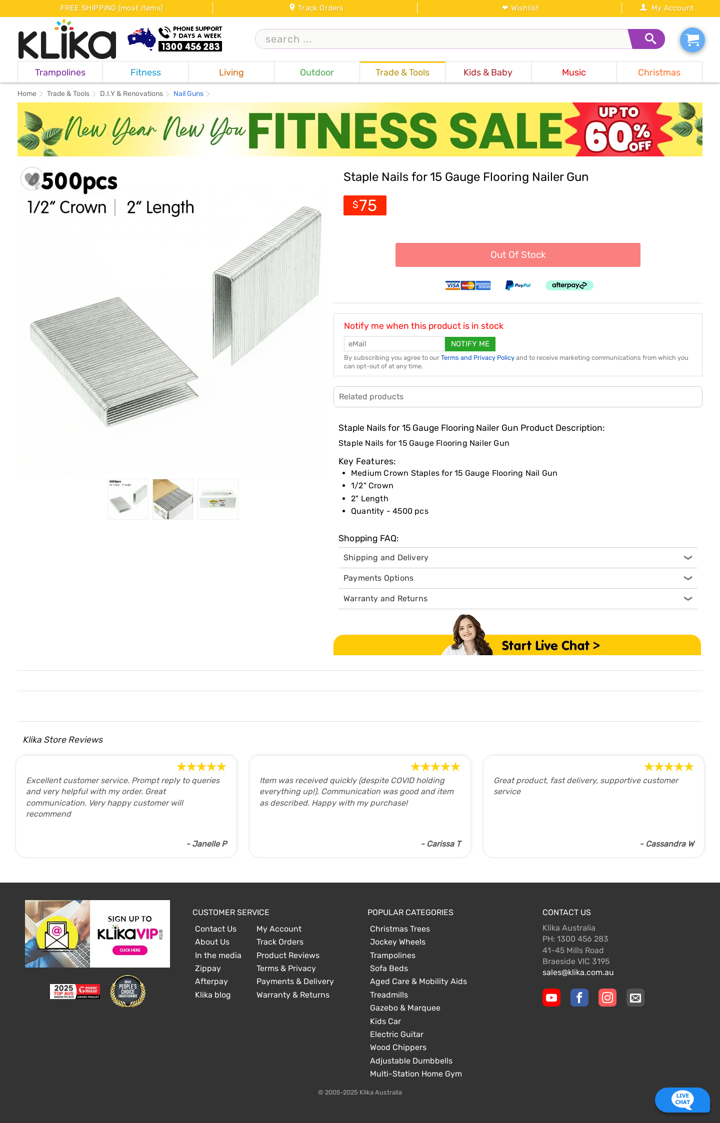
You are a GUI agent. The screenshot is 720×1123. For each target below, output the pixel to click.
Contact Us (215, 929)
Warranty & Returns (293, 995)
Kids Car (385, 1021)
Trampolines (393, 955)
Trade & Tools (68, 93)
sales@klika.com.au (578, 972)
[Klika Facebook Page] (579, 998)
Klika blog (213, 995)
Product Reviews (288, 955)
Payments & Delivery (295, 981)
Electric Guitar (397, 1034)
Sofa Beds (389, 968)
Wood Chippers (398, 1047)
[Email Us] (635, 998)
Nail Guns (189, 93)
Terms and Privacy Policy (477, 357)
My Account (667, 7)
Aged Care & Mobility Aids (418, 981)
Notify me (470, 343)
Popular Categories (411, 912)
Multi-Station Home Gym (416, 1074)
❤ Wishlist (520, 7)
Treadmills (389, 995)
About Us (212, 942)
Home (27, 93)
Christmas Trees (400, 929)
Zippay (208, 968)
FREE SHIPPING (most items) (111, 7)
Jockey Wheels (398, 942)
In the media (218, 955)
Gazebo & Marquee (405, 1008)
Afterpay (211, 981)
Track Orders (316, 7)
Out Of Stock (518, 254)
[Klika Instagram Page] (607, 998)
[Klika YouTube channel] (551, 998)
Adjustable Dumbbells (411, 1061)
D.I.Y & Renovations (131, 93)
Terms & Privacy (286, 968)
